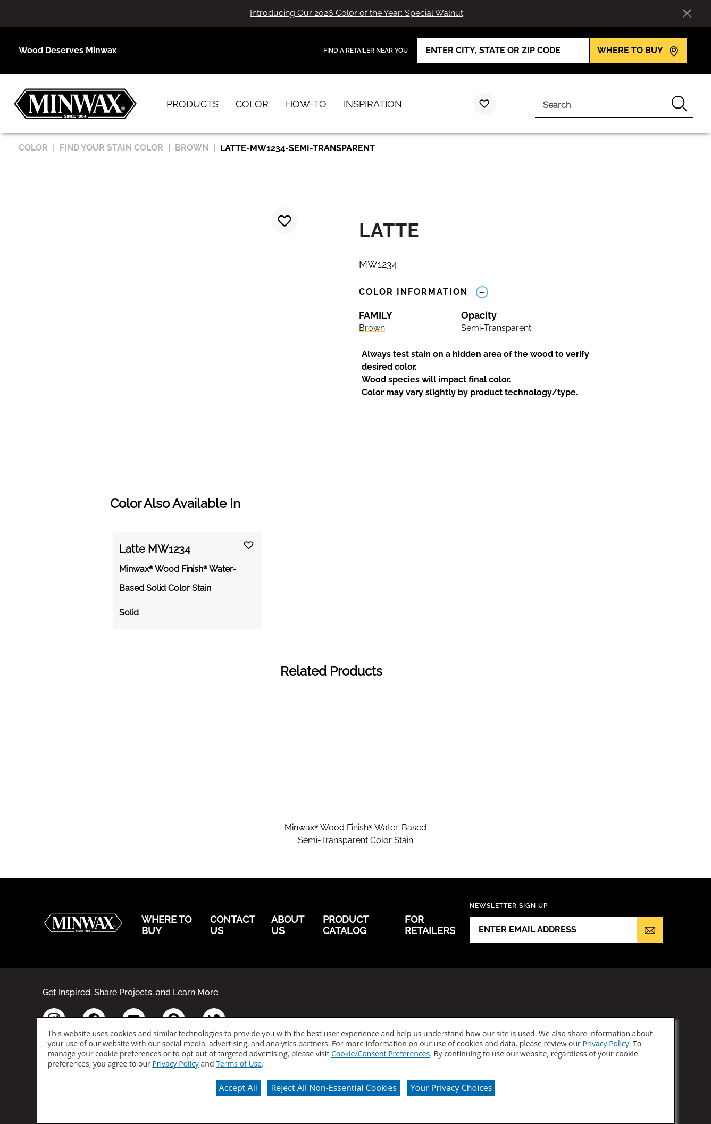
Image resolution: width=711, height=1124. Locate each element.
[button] (486, 373)
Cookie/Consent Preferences (380, 1053)
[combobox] (600, 103)
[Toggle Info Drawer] (482, 291)
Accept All (238, 1088)
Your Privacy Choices (451, 1088)
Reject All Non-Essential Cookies (334, 1088)
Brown (372, 328)
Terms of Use (239, 1064)
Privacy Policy (605, 1043)
